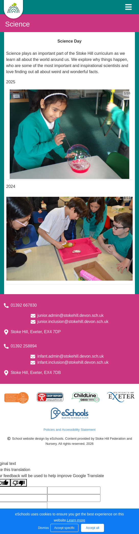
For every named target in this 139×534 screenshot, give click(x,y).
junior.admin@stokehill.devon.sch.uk (70, 315)
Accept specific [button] (64, 528)
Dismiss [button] (43, 528)
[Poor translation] (18, 483)
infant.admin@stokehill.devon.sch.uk (70, 356)
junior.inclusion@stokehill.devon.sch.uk (72, 321)
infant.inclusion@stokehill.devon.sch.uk (73, 362)
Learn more (76, 520)
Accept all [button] (92, 528)
